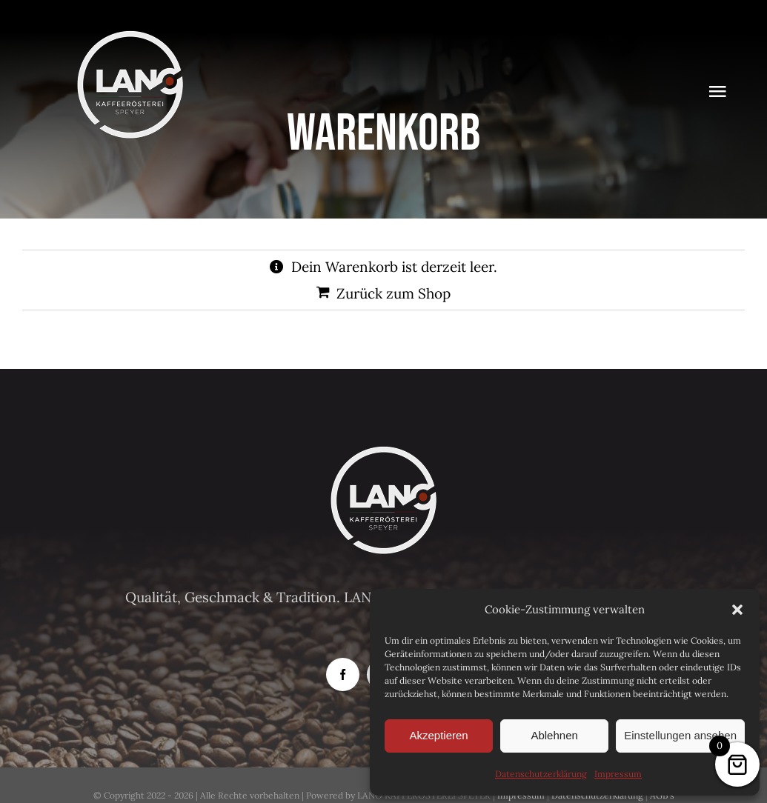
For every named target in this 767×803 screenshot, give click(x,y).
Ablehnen (554, 735)
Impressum (618, 773)
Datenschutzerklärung (541, 773)
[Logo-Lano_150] (130, 36)
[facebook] (342, 674)
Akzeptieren (438, 735)
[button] (737, 609)
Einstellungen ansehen (680, 735)
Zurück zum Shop (393, 293)
